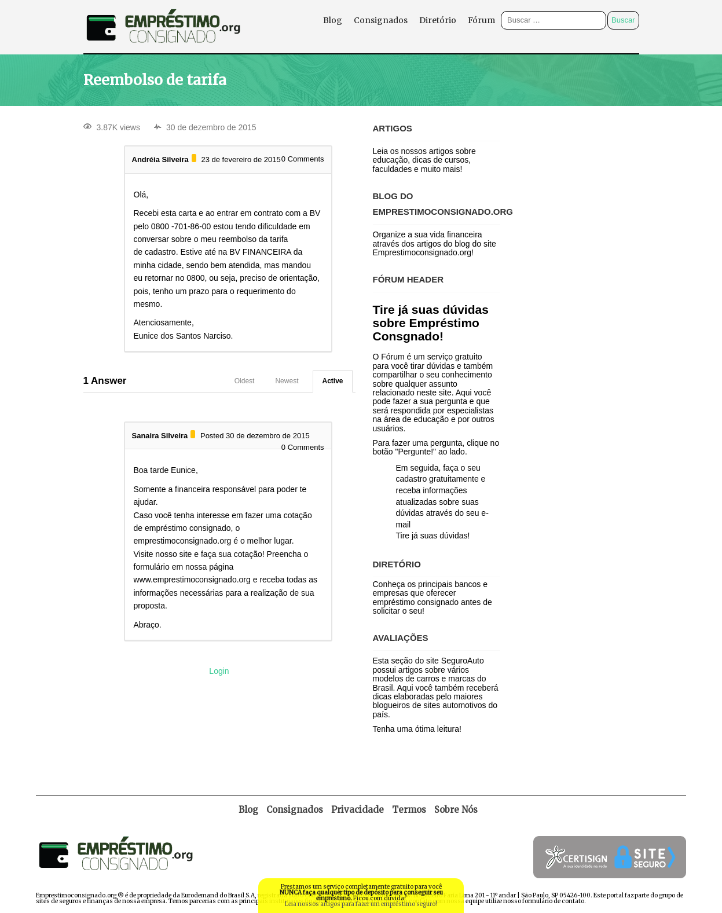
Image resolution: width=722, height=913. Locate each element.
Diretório (437, 20)
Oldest (244, 381)
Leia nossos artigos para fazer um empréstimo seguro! (361, 904)
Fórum (481, 20)
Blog (332, 20)
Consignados (381, 20)
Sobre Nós (456, 809)
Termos (409, 809)
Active (332, 381)
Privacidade (357, 809)
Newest (286, 381)
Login (219, 671)
